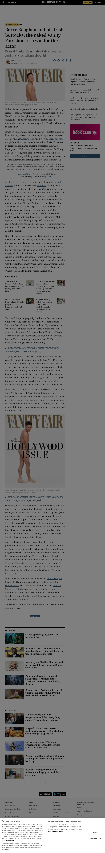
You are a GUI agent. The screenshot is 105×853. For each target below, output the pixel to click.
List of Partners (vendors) (55, 831)
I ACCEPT (95, 832)
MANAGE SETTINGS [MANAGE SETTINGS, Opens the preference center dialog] (95, 838)
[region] (52, 835)
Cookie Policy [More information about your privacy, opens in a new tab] (10, 840)
